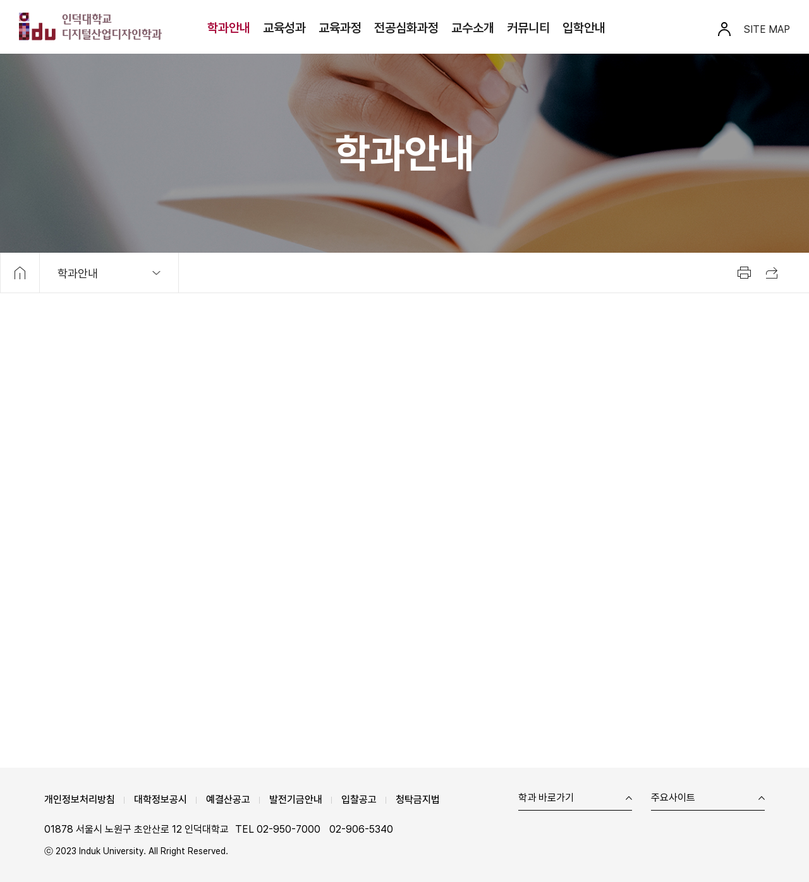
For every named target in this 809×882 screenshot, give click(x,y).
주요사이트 (673, 798)
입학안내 (584, 27)
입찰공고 (359, 800)
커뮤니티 (528, 27)
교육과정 (340, 27)
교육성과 (284, 27)
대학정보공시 (160, 800)
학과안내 (228, 27)
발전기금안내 (295, 800)
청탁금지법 (418, 800)
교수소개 (472, 27)
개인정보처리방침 (79, 800)
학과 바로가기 (546, 798)
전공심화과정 (406, 27)
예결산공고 (228, 800)
